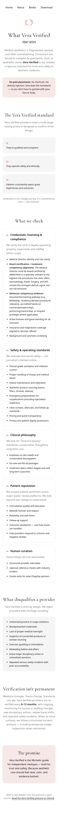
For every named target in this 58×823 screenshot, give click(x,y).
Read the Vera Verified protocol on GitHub (33, 798)
